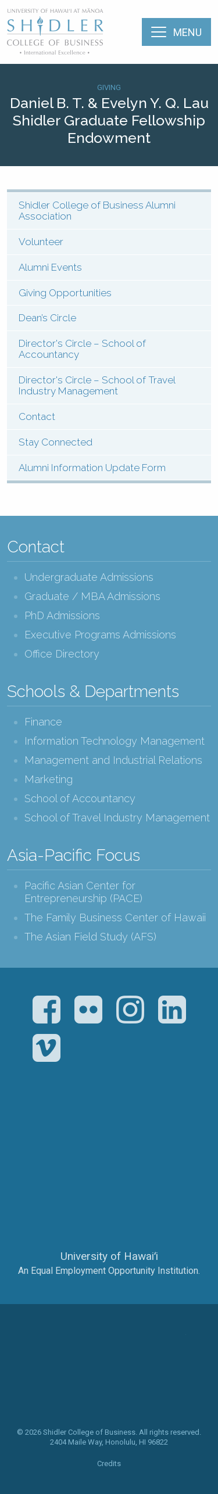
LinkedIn (172, 1009)
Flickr (88, 1009)
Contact (37, 416)
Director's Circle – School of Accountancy (82, 348)
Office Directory (61, 654)
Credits (109, 1463)
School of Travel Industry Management (117, 817)
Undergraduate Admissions (88, 577)
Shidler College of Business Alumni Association (97, 210)
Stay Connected (55, 442)
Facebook (46, 1009)
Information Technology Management (114, 741)
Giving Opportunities (65, 293)
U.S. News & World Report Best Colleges (155, 1129)
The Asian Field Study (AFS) (90, 937)
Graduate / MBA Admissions (92, 596)
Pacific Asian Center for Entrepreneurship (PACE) (83, 891)
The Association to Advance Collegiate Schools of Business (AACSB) (61, 1129)
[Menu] (176, 32)
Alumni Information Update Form (92, 467)
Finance (43, 722)
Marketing (48, 779)
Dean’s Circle (47, 318)
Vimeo (46, 1048)
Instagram (130, 1009)
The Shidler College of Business (56, 31)
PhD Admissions (62, 615)
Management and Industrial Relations (113, 760)
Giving (109, 87)
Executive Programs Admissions (100, 635)
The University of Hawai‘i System (109, 1217)
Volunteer (41, 241)
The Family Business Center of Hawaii (115, 917)
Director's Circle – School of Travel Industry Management (97, 385)
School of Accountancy (79, 798)
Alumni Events (50, 267)
